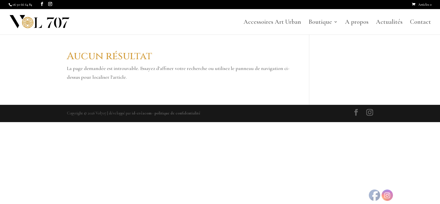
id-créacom (141, 113)
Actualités (389, 23)
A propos (357, 23)
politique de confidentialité (177, 113)
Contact (420, 23)
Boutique (320, 23)
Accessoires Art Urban (272, 23)
